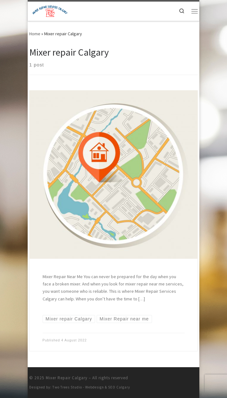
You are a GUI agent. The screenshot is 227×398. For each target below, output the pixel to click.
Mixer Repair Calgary (66, 378)
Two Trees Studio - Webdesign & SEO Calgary (91, 387)
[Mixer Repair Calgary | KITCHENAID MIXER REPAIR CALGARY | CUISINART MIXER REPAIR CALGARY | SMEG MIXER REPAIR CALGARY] (48, 10)
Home (34, 34)
